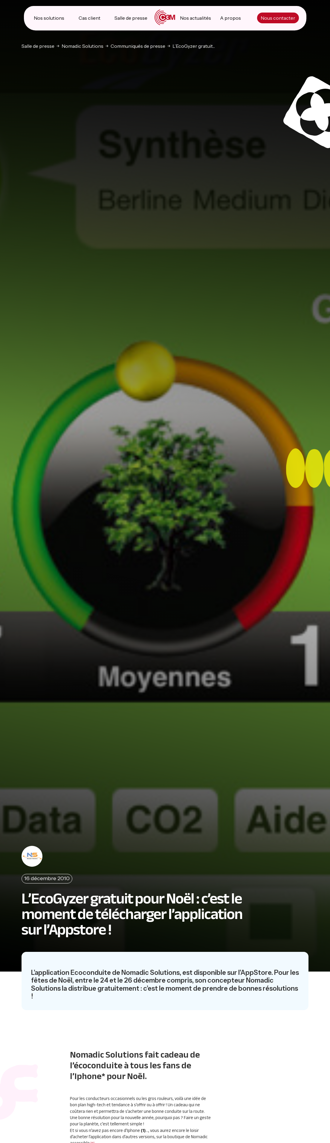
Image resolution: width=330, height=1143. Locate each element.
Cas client (89, 18)
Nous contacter (278, 18)
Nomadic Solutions (82, 46)
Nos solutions (49, 18)
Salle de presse (130, 18)
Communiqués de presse (138, 46)
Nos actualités (195, 18)
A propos (230, 18)
